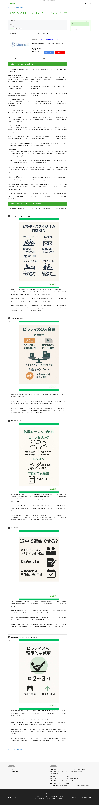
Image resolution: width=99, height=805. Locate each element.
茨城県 (54, 771)
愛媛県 (63, 783)
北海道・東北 (53, 769)
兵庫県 (67, 778)
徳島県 (54, 783)
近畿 (51, 778)
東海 (51, 776)
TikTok (14, 797)
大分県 (74, 785)
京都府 (59, 778)
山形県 (79, 769)
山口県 (71, 780)
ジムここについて (54, 796)
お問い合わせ (37, 796)
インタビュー (49, 800)
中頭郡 (21, 7)
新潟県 (58, 773)
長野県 (79, 773)
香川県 (59, 783)
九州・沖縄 (13, 7)
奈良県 (71, 778)
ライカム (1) (75, 29)
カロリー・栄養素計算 (52, 798)
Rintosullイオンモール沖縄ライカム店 (48, 39)
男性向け (15, 28)
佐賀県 (61, 785)
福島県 (83, 769)
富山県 (62, 773)
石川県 (66, 773)
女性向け (20, 28)
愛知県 (63, 776)
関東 (51, 771)
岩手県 (66, 769)
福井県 (75, 773)
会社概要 (62, 796)
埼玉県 (67, 771)
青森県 (62, 769)
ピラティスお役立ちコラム (14, 771)
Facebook (10, 797)
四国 (51, 783)
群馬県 (63, 771)
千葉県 (71, 771)
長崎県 (65, 785)
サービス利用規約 (45, 796)
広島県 (67, 780)
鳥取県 (54, 780)
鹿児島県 (83, 785)
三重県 (67, 776)
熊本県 (70, 785)
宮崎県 (78, 785)
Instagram (12, 797)
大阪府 (63, 778)
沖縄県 (17, 7)
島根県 (59, 780)
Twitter (8, 797)
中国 (51, 780)
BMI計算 (35, 798)
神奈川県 (80, 771)
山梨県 (71, 773)
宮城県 (71, 769)
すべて (12, 28)
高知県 (67, 783)
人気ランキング (11, 769)
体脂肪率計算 (61, 798)
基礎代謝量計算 (42, 798)
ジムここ (49, 793)
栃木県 (59, 771)
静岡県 (59, 776)
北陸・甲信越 (53, 773)
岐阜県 (54, 776)
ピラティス (88, 3)
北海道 (58, 769)
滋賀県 (54, 778)
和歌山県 (76, 778)
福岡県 (57, 785)
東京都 (75, 771)
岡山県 (63, 780)
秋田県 (75, 769)
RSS (15, 797)
